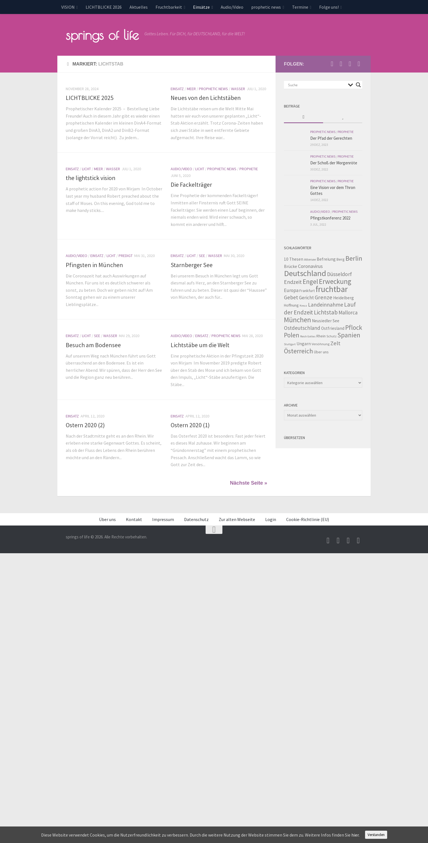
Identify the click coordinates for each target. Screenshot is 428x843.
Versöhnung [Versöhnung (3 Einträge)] (321, 344)
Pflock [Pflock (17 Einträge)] (353, 327)
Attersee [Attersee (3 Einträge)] (310, 259)
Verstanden (376, 834)
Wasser (238, 88)
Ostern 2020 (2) (85, 425)
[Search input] (316, 85)
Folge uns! (329, 7)
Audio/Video (232, 7)
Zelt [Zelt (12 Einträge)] (335, 343)
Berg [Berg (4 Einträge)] (341, 259)
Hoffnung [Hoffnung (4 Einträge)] (291, 305)
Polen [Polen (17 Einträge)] (291, 335)
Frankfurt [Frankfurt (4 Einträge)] (307, 290)
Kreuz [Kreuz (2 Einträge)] (303, 305)
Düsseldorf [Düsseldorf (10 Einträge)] (339, 274)
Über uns (107, 519)
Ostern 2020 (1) (190, 425)
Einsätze (201, 7)
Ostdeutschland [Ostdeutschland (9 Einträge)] (302, 327)
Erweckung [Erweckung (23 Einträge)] (335, 281)
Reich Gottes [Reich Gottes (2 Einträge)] (308, 336)
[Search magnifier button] (358, 85)
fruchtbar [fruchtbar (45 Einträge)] (332, 289)
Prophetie (248, 168)
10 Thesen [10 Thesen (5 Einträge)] (293, 259)
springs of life (102, 35)
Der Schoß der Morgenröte (333, 162)
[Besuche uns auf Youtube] (341, 63)
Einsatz (177, 88)
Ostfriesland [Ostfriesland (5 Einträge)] (332, 328)
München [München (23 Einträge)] (297, 319)
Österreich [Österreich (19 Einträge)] (298, 351)
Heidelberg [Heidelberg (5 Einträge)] (343, 297)
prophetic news (266, 7)
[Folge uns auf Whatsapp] (359, 63)
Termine (300, 7)
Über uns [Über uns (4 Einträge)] (321, 351)
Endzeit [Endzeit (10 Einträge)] (293, 282)
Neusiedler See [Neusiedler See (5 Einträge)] (325, 320)
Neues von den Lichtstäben (206, 98)
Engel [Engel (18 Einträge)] (310, 281)
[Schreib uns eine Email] (332, 63)
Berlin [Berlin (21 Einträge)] (353, 258)
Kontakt (134, 519)
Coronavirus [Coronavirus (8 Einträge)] (310, 266)
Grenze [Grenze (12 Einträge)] (323, 297)
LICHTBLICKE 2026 (104, 7)
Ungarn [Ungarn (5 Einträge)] (304, 343)
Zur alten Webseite (237, 519)
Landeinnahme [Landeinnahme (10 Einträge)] (325, 304)
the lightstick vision (91, 178)
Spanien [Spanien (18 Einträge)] (348, 335)
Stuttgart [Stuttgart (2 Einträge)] (290, 344)
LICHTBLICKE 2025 (90, 98)
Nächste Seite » (248, 483)
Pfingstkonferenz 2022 (330, 218)
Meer (191, 88)
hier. (355, 835)
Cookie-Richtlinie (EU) (307, 519)
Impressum (163, 519)
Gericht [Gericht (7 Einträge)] (306, 298)
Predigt (126, 255)
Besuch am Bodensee (93, 345)
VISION (68, 7)
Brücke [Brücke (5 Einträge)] (290, 266)
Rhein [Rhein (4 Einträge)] (321, 335)
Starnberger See (192, 265)
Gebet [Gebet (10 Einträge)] (291, 297)
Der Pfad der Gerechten (331, 138)
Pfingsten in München (94, 265)
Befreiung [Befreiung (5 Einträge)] (326, 259)
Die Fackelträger (191, 184)
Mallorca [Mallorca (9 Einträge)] (348, 312)
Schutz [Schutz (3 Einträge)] (331, 336)
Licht (86, 168)
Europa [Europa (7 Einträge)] (291, 290)
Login (270, 519)
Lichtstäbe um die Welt (200, 345)
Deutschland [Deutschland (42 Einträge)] (305, 273)
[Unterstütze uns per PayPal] (350, 63)
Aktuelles (139, 7)
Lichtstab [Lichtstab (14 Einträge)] (326, 312)
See (202, 255)
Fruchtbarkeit (169, 7)
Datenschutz (196, 519)
